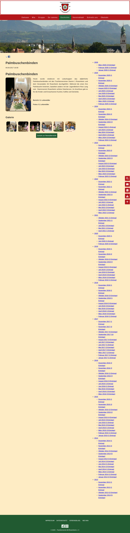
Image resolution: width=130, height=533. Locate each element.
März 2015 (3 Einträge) (106, 430)
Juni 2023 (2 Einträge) (106, 168)
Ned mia (85, 520)
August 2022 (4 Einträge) (107, 200)
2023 (96, 143)
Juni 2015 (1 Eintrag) (106, 422)
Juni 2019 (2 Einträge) (106, 272)
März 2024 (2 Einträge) (106, 137)
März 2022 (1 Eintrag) (106, 213)
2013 (96, 479)
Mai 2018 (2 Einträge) (106, 308)
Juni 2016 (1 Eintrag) (106, 386)
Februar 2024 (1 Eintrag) (107, 140)
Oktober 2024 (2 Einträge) (107, 119)
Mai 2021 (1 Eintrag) (105, 228)
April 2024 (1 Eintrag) (106, 135)
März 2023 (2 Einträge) (106, 174)
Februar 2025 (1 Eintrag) (107, 104)
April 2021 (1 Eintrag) (106, 231)
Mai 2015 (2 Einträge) (106, 425)
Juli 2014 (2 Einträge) (106, 461)
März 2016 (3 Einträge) (106, 394)
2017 (96, 319)
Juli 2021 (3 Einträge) (106, 226)
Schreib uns (92, 17)
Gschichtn (65, 17)
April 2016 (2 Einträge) (106, 391)
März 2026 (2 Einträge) (106, 65)
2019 (96, 246)
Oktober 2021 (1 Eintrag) (107, 218)
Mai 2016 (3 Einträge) (106, 389)
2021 (96, 215)
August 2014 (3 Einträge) (107, 459)
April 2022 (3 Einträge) (106, 210)
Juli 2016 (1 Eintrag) (105, 384)
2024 (96, 106)
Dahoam (25, 17)
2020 (96, 233)
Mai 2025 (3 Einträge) (106, 96)
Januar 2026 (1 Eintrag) (107, 70)
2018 (96, 283)
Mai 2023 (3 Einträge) (106, 171)
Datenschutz (61, 520)
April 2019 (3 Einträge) (106, 275)
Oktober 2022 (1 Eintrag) (107, 192)
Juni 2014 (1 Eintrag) (106, 464)
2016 (96, 360)
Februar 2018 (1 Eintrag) (107, 316)
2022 (96, 179)
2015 (96, 397)
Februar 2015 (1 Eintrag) (107, 433)
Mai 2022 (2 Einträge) (106, 207)
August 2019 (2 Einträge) (107, 267)
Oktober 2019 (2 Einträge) (107, 259)
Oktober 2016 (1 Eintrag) (107, 373)
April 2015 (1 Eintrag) (106, 428)
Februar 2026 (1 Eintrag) (107, 67)
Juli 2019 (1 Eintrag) (105, 270)
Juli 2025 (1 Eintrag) (105, 91)
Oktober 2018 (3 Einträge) (107, 295)
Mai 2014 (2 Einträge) (106, 466)
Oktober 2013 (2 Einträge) (107, 492)
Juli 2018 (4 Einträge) (106, 306)
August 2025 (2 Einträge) (107, 88)
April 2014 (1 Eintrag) (106, 469)
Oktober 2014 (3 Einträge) (107, 451)
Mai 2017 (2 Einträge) (106, 347)
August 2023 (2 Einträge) (107, 163)
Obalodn (104, 17)
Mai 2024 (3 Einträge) (106, 132)
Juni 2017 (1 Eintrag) (106, 345)
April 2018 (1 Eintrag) (106, 311)
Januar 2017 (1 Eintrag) (107, 358)
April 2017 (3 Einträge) (106, 350)
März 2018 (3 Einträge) (106, 314)
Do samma (52, 17)
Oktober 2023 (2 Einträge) (107, 156)
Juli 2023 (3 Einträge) (106, 166)
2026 (96, 62)
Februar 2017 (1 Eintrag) (107, 355)
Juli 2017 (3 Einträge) (106, 342)
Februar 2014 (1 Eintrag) (107, 474)
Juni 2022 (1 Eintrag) (106, 205)
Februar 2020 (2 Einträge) (107, 244)
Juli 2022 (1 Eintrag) (105, 202)
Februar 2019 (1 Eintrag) (107, 280)
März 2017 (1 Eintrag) (106, 352)
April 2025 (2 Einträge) (106, 99)
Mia (33, 17)
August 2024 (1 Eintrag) (107, 127)
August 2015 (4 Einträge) (107, 417)
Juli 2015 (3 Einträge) (106, 420)
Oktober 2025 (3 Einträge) (107, 86)
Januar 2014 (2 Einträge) (107, 477)
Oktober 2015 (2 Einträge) (107, 409)
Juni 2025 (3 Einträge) (106, 93)
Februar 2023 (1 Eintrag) (107, 176)
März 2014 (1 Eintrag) (106, 472)
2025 (96, 73)
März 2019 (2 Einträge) (106, 277)
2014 (96, 438)
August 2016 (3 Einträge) (107, 381)
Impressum (50, 520)
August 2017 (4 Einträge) (107, 340)
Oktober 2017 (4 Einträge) (107, 332)
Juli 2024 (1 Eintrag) (105, 130)
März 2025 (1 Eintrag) (106, 101)
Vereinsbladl (78, 17)
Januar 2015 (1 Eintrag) (107, 435)
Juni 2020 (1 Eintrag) (106, 241)
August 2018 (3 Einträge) (107, 303)
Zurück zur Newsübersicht (46, 135)
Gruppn (41, 17)
